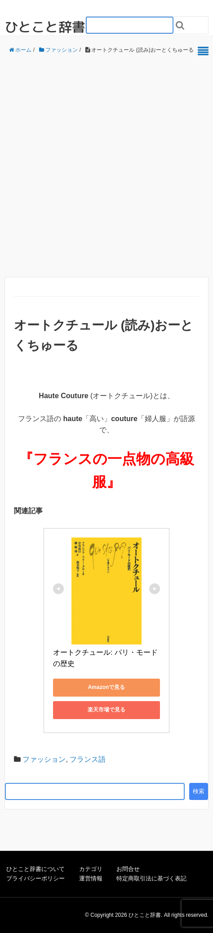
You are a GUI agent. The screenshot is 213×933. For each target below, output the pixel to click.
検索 (198, 791)
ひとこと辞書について (35, 869)
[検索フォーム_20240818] (129, 25)
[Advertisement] (104, 166)
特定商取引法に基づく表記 (151, 878)
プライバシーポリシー (35, 878)
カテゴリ (90, 869)
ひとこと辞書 (44, 27)
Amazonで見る (106, 687)
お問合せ (128, 869)
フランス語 (88, 759)
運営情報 (90, 878)
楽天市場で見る (106, 709)
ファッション (44, 759)
